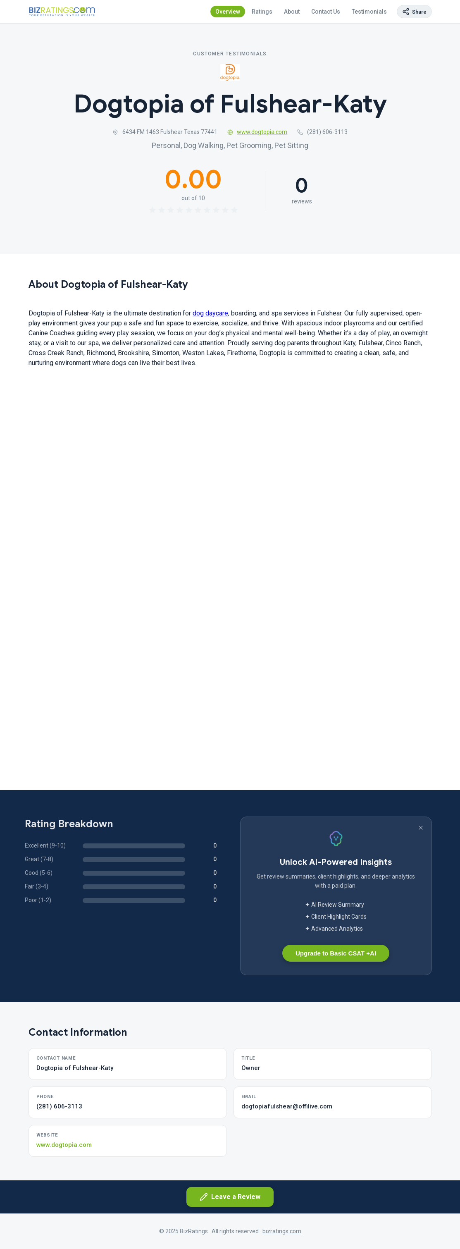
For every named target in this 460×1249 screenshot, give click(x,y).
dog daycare (210, 313)
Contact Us (325, 11)
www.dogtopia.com (257, 132)
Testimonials (369, 11)
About (292, 11)
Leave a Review (230, 1197)
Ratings (262, 11)
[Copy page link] (414, 11)
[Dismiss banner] (421, 827)
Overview (227, 11)
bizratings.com (281, 1231)
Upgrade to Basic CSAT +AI (336, 953)
